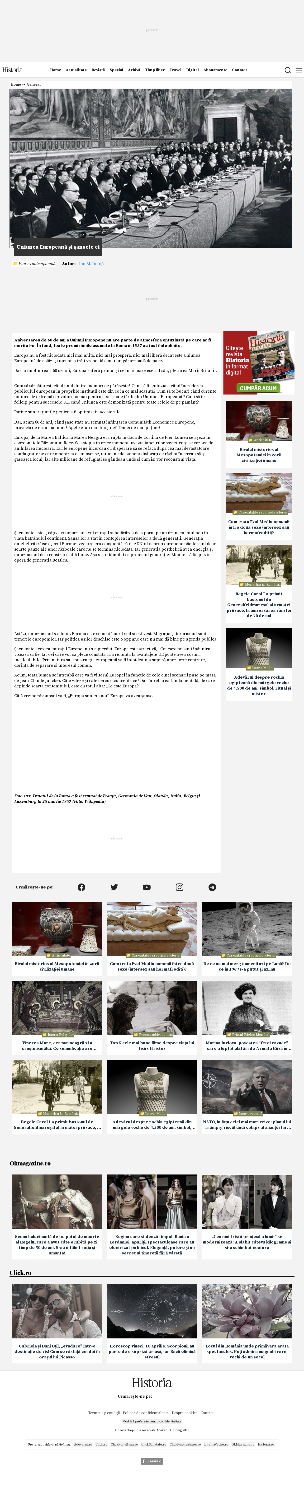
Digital (192, 70)
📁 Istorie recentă (248, 1113)
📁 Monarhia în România (260, 584)
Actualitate (76, 70)
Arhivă (134, 70)
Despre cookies (184, 1413)
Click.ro (20, 1272)
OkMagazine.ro (243, 1444)
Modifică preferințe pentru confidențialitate (152, 1421)
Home (55, 70)
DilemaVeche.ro (216, 1444)
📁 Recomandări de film (153, 1034)
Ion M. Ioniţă (91, 263)
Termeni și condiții (104, 1413)
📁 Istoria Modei (260, 668)
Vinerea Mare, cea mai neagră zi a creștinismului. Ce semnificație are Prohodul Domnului (57, 1046)
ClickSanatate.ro (153, 1444)
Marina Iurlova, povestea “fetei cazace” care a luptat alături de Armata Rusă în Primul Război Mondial (247, 1046)
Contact (239, 70)
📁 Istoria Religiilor (58, 1034)
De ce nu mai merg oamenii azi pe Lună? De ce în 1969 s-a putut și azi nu (247, 966)
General (34, 84)
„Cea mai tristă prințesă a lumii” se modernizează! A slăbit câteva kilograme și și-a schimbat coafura (247, 1242)
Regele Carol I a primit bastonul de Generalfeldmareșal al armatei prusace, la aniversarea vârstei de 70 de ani (259, 605)
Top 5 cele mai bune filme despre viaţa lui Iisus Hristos (152, 1045)
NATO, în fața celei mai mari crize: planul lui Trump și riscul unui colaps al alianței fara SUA (247, 1125)
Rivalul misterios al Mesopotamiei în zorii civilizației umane (259, 455)
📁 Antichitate (260, 440)
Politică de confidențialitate (146, 1413)
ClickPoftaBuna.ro (124, 1444)
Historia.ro (266, 1444)
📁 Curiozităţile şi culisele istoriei (260, 512)
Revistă (98, 70)
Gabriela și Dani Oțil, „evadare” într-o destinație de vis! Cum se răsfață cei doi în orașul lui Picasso (57, 1351)
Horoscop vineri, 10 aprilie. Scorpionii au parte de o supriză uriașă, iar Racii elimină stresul (152, 1351)
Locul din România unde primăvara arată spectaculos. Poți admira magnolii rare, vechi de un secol (247, 1351)
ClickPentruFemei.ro (185, 1444)
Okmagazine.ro (30, 1163)
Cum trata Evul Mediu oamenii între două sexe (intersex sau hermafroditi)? (259, 527)
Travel (175, 70)
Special (116, 70)
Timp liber (155, 70)
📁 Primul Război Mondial (248, 1034)
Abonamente (215, 70)
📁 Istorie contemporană (33, 263)
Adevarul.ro (83, 1444)
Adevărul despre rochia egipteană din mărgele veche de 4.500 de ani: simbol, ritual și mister (259, 685)
